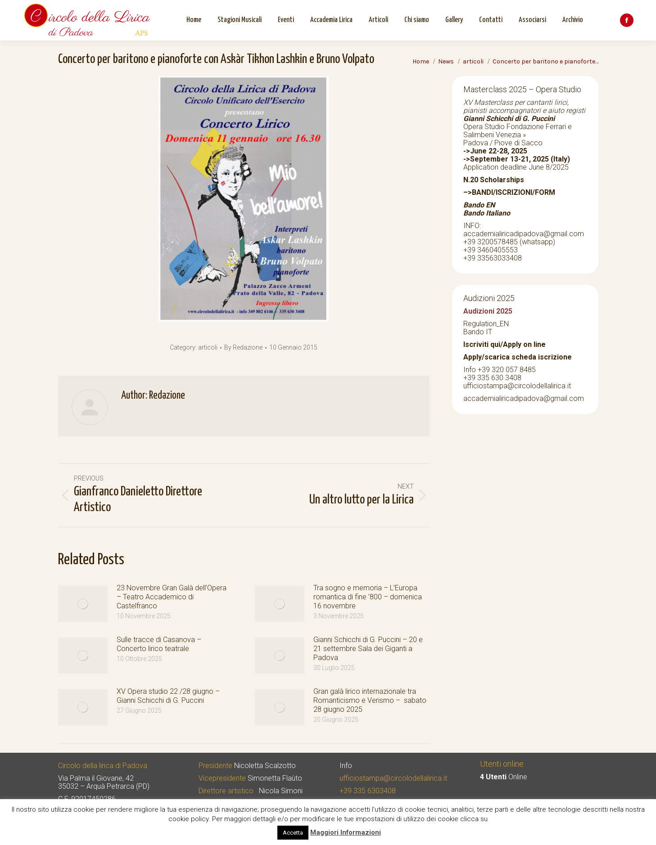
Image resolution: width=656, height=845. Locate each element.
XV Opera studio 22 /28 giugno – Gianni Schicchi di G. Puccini (168, 696)
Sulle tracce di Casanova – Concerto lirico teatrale (159, 644)
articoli (207, 347)
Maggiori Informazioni (345, 832)
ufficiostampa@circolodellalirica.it (393, 778)
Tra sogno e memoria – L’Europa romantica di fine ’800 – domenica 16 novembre (367, 597)
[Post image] (83, 604)
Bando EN (479, 205)
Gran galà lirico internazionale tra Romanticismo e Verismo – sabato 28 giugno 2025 (369, 700)
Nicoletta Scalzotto (265, 765)
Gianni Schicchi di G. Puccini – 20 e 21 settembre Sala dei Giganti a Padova (368, 648)
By (243, 347)
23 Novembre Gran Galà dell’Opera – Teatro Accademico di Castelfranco (171, 597)
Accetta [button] (293, 832)
